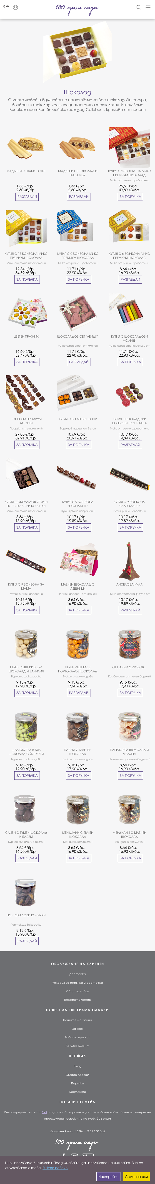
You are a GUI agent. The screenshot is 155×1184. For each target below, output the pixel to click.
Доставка (77, 974)
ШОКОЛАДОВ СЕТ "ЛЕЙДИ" (77, 336)
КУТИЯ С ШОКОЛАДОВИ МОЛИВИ (129, 338)
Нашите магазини (77, 1020)
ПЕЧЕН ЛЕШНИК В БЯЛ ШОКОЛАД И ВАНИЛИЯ (26, 669)
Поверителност (77, 999)
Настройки (108, 1177)
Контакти (77, 1091)
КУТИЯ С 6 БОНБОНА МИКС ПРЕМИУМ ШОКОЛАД (129, 256)
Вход (77, 1066)
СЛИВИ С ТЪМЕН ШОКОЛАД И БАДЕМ (26, 834)
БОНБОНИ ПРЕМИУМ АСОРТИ (26, 421)
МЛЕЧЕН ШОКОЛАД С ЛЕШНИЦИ (77, 586)
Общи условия (77, 991)
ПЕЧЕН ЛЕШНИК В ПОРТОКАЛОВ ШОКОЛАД (77, 669)
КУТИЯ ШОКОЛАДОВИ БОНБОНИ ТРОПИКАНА (129, 421)
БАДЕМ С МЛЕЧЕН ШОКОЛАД (77, 752)
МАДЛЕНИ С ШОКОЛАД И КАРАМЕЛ (77, 173)
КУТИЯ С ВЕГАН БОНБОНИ (78, 419)
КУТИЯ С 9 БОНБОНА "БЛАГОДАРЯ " (129, 504)
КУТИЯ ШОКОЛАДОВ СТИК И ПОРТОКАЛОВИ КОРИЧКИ (26, 504)
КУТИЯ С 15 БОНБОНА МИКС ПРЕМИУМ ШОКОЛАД (26, 256)
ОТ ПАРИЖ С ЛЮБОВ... (129, 667)
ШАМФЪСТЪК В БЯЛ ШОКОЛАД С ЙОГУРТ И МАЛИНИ (26, 752)
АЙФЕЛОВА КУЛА (129, 584)
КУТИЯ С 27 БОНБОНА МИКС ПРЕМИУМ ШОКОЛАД (129, 173)
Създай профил (78, 1074)
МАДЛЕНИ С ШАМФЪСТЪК (26, 171)
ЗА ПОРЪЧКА (130, 197)
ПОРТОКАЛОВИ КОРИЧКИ (26, 915)
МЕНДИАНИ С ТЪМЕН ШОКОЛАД (77, 834)
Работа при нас (78, 1037)
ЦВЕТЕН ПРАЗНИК (26, 336)
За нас (77, 1028)
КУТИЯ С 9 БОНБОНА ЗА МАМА (26, 586)
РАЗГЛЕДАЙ (27, 197)
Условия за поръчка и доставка (77, 982)
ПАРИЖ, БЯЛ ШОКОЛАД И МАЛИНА (129, 752)
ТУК (44, 1112)
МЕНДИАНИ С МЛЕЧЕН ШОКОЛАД (129, 834)
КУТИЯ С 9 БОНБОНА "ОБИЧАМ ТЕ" (77, 504)
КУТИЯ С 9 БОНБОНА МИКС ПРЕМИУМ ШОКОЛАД (77, 256)
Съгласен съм (136, 1177)
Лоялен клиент (77, 1045)
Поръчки (77, 1083)
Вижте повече (55, 1168)
